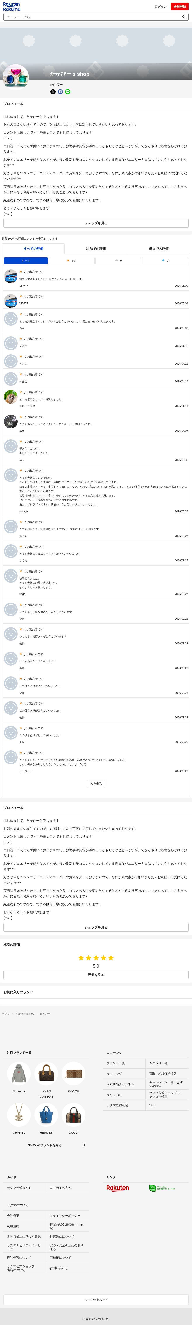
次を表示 (96, 783)
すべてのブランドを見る (45, 1145)
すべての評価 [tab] (33, 248)
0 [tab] (118, 260)
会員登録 (180, 6)
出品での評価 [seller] (96, 248)
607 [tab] (72, 260)
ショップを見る (96, 223)
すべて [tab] (26, 260)
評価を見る (96, 975)
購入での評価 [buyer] (159, 248)
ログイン (160, 6)
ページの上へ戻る (96, 1300)
